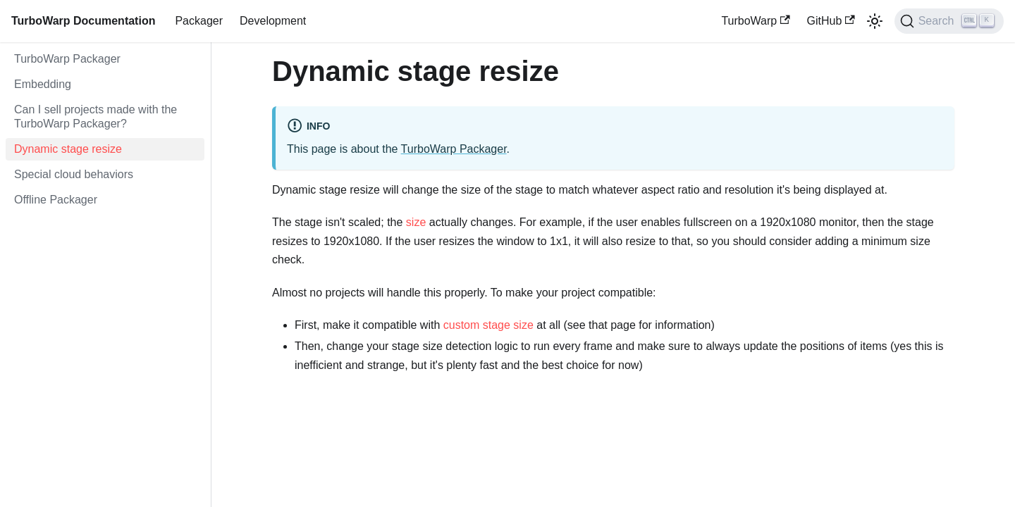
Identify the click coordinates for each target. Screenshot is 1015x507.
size (416, 222)
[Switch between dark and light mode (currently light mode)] (874, 21)
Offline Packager (55, 200)
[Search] (949, 21)
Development (273, 21)
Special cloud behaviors (73, 174)
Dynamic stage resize (68, 149)
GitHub (831, 21)
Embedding (42, 84)
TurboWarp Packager (67, 59)
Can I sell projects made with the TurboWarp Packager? (95, 117)
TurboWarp (755, 21)
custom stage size (488, 325)
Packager (199, 21)
